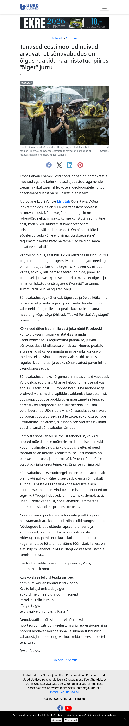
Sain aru (56, 720)
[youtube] (68, 708)
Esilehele (57, 38)
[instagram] (80, 166)
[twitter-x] (59, 166)
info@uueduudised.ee (64, 692)
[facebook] (49, 166)
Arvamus (71, 38)
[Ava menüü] (104, 7)
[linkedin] (70, 166)
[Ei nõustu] (124, 718)
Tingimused (71, 720)
